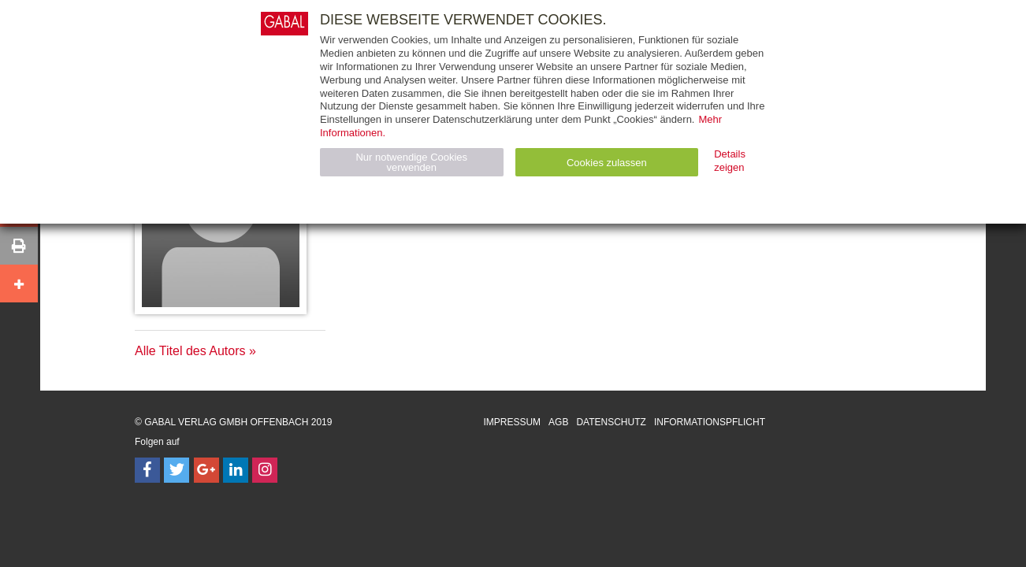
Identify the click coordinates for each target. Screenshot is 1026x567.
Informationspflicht (709, 422)
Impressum (512, 422)
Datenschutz (610, 422)
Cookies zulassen (607, 163)
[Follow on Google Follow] (206, 470)
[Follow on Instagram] (264, 470)
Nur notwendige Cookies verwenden (411, 162)
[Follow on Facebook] (147, 470)
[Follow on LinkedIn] (235, 470)
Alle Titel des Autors (190, 351)
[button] (19, 246)
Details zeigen (729, 160)
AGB (558, 422)
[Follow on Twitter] (176, 470)
